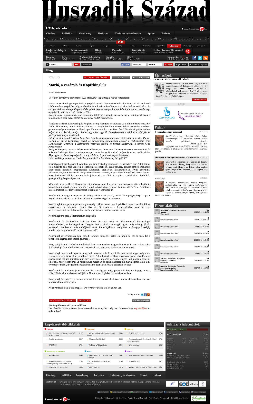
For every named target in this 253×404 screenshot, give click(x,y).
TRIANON (53, 345)
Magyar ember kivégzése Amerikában (143, 367)
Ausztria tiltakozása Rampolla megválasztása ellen (172, 259)
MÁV (97, 384)
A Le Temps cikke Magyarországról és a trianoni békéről (61, 334)
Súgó (185, 398)
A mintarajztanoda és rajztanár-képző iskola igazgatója (142, 340)
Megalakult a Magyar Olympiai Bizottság (99, 356)
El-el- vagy (160, 178)
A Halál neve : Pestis (136, 333)
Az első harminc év (56, 339)
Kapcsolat (99, 398)
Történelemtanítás (152, 382)
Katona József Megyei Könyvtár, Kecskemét (104, 382)
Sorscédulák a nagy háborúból (168, 132)
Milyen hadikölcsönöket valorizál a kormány (101, 334)
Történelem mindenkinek (70, 384)
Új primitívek (134, 345)
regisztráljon (140, 308)
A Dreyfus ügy (134, 361)
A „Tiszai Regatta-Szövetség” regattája (99, 362)
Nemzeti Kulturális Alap (133, 382)
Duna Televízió (87, 384)
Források (143, 398)
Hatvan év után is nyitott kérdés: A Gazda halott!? (177, 157)
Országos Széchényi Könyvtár (72, 382)
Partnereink (164, 398)
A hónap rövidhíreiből (97, 339)
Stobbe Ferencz (94, 367)
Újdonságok (109, 398)
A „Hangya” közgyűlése (98, 345)
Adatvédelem (133, 398)
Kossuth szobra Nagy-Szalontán (141, 355)
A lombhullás (54, 355)
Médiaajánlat (121, 398)
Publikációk (153, 398)
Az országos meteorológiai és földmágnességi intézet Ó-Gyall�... (60, 362)
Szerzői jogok (176, 398)
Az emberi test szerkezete (58, 367)
